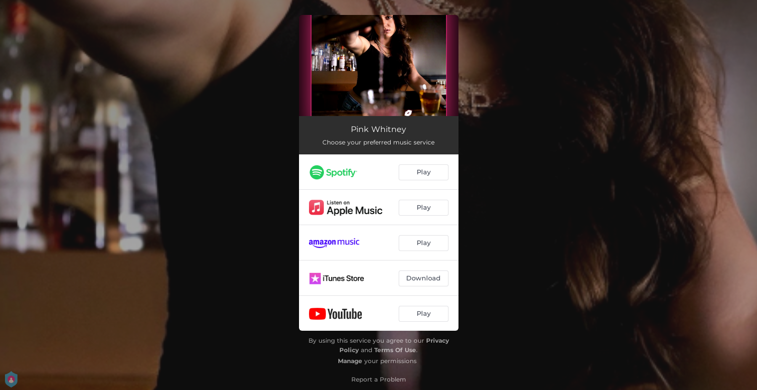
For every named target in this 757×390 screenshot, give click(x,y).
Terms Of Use (395, 350)
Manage (350, 361)
